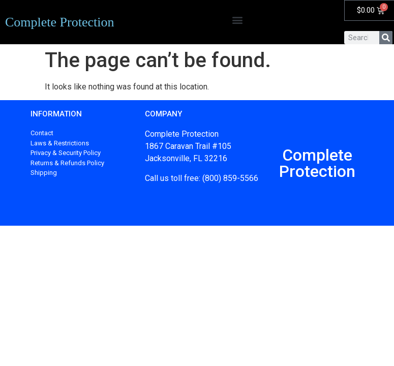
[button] (237, 19)
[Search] (385, 37)
